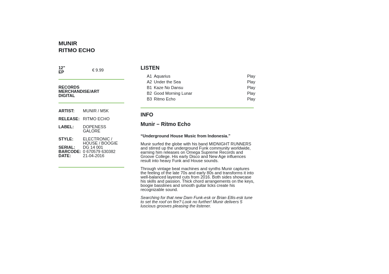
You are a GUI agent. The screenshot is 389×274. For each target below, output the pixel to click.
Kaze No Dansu (168, 87)
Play (251, 76)
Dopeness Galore (94, 128)
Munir (89, 110)
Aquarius (162, 76)
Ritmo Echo (165, 99)
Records (69, 87)
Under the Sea (167, 82)
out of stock (117, 70)
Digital (67, 95)
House (90, 143)
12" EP (62, 69)
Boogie (109, 143)
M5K (104, 110)
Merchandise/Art (79, 91)
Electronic (96, 139)
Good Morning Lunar (173, 93)
